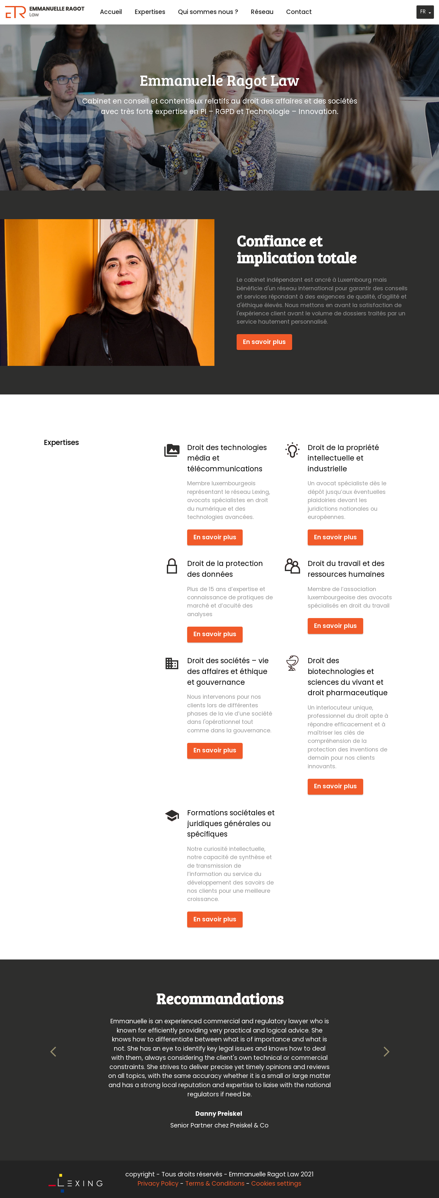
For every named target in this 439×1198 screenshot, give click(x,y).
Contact (299, 12)
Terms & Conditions (215, 1183)
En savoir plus (264, 342)
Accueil (111, 12)
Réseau (262, 12)
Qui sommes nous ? (208, 12)
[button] (53, 1051)
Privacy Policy (158, 1183)
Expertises (150, 12)
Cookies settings (276, 1183)
